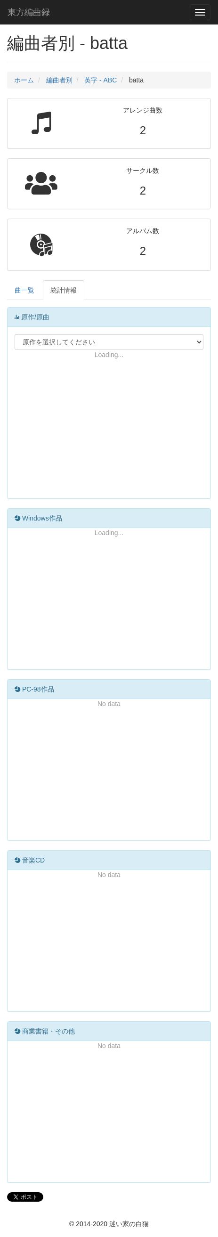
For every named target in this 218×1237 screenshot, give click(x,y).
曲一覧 (24, 290)
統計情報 (63, 290)
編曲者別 (59, 80)
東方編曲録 (29, 12)
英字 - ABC (100, 80)
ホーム (24, 80)
